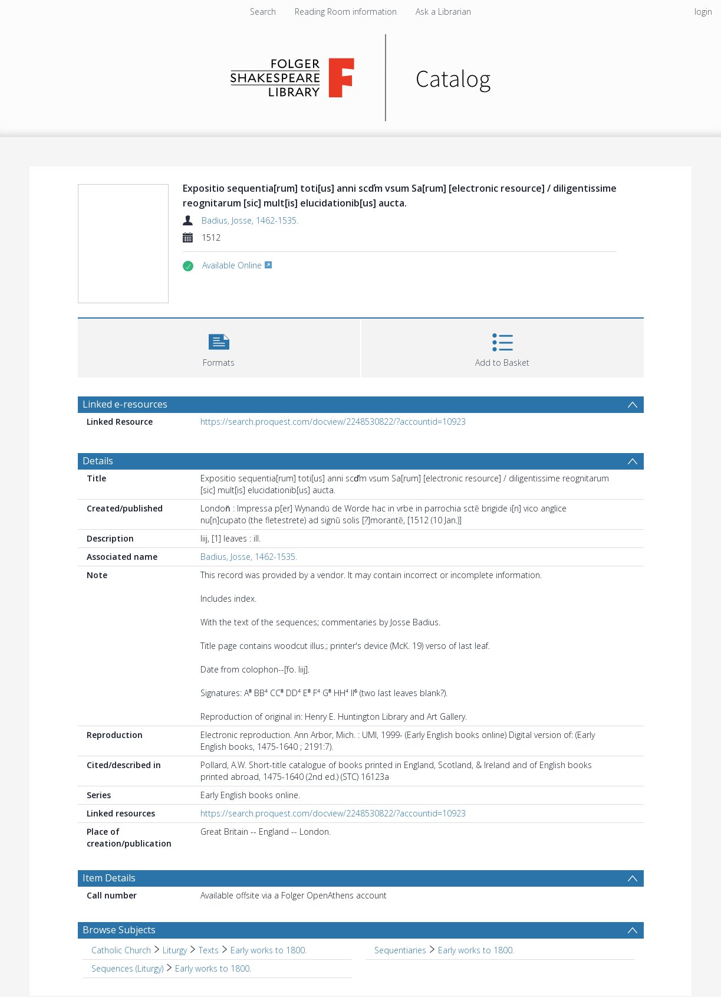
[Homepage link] (360, 74)
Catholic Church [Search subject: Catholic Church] (121, 950)
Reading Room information (346, 11)
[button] (219, 347)
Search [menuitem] (263, 11)
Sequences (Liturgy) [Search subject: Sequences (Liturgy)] (127, 968)
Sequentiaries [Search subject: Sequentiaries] (400, 950)
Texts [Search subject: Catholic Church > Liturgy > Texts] (209, 950)
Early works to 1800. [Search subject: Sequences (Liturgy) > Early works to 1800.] (213, 968)
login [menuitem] (703, 11)
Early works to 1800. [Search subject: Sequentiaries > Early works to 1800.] (476, 950)
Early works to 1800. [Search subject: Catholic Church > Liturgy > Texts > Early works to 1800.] (269, 950)
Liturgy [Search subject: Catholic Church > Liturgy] (175, 950)
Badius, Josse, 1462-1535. (250, 220)
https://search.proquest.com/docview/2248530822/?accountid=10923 (333, 421)
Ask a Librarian (443, 11)
